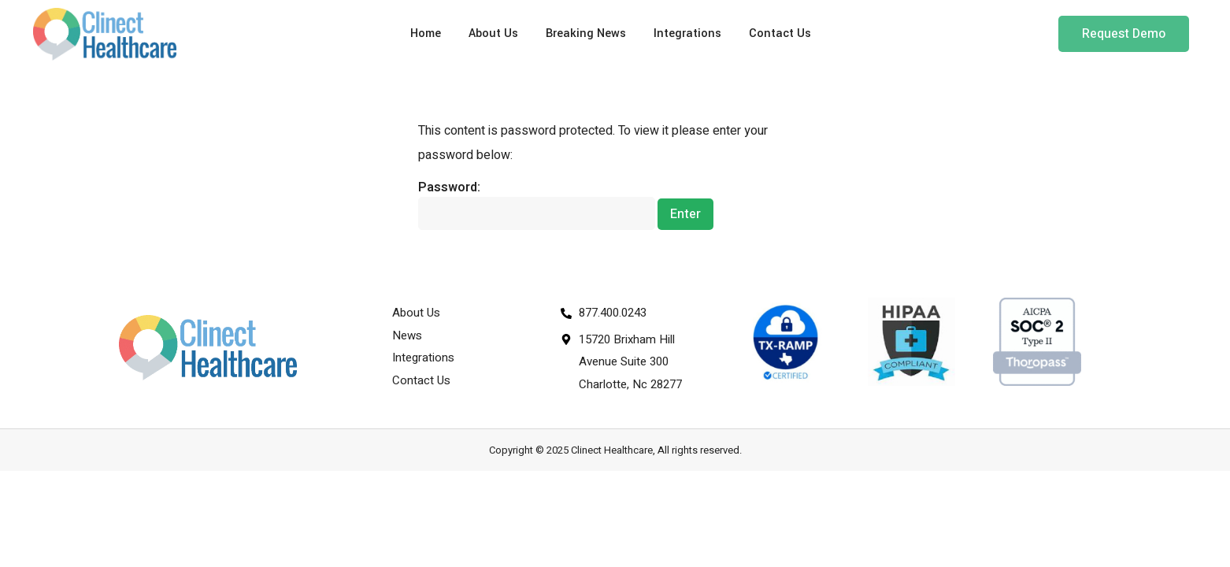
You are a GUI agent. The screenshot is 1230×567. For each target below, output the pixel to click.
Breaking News (586, 33)
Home (425, 33)
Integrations (687, 33)
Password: (536, 204)
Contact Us (780, 33)
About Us (493, 33)
